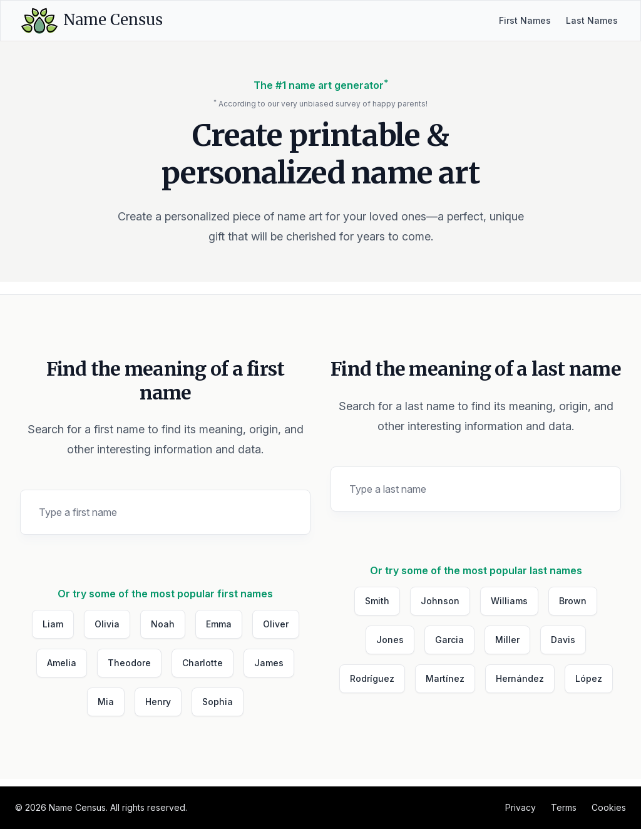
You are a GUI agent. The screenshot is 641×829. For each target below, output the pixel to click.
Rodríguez (372, 678)
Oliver (276, 624)
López (588, 678)
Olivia (107, 624)
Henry (158, 701)
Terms (564, 807)
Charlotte (202, 662)
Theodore (129, 662)
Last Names (592, 20)
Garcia (449, 639)
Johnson (440, 600)
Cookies (609, 807)
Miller (507, 639)
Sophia (217, 701)
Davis (563, 639)
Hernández (520, 678)
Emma (219, 624)
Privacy (520, 807)
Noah (163, 624)
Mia (106, 701)
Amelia (61, 662)
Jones (390, 639)
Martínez (445, 678)
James (269, 662)
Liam (53, 624)
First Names (525, 20)
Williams (509, 600)
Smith (377, 600)
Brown (573, 600)
